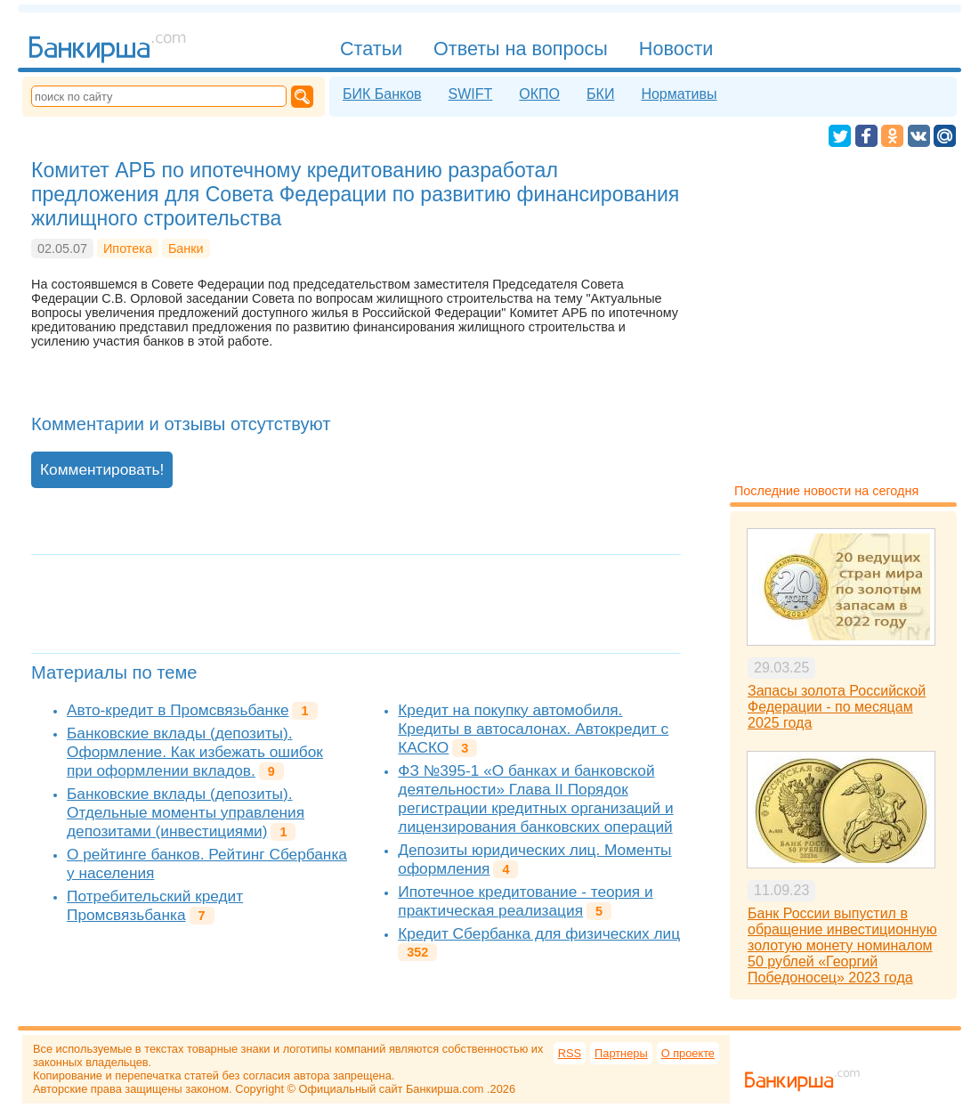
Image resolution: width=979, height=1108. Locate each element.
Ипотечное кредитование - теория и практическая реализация (525, 901)
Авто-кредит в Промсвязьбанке (177, 710)
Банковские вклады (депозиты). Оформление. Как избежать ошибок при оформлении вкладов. (195, 751)
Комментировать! (102, 469)
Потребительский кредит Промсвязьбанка (155, 905)
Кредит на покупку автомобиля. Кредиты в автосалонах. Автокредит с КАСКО (533, 728)
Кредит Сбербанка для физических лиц (539, 933)
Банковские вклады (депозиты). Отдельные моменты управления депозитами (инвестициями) (185, 812)
